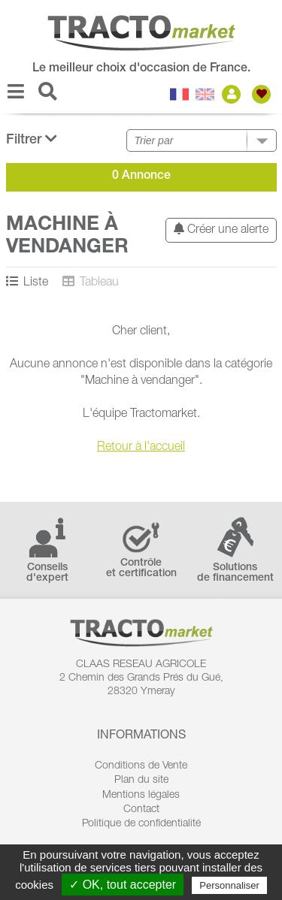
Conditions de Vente (141, 766)
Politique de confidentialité (141, 824)
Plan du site (141, 780)
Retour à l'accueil (141, 448)
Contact (141, 810)
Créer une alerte (221, 229)
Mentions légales (141, 795)
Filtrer (31, 139)
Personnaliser (229, 885)
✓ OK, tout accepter (122, 884)
